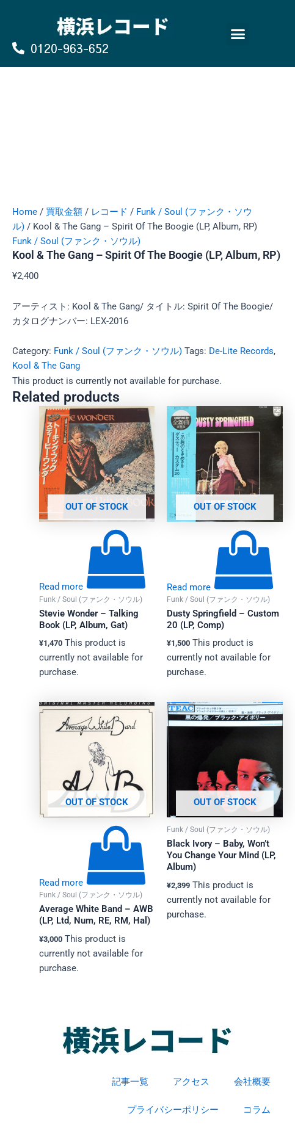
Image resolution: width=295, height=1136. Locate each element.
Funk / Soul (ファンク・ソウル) (76, 241)
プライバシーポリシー (173, 1109)
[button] (238, 34)
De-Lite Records (241, 351)
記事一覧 (130, 1081)
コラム (257, 1109)
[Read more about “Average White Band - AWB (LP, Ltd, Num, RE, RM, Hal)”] (93, 882)
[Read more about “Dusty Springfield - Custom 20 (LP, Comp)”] (220, 587)
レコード (109, 211)
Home (24, 211)
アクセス (191, 1081)
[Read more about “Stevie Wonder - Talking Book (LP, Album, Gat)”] (93, 586)
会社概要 (252, 1081)
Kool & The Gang (46, 365)
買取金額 (64, 211)
